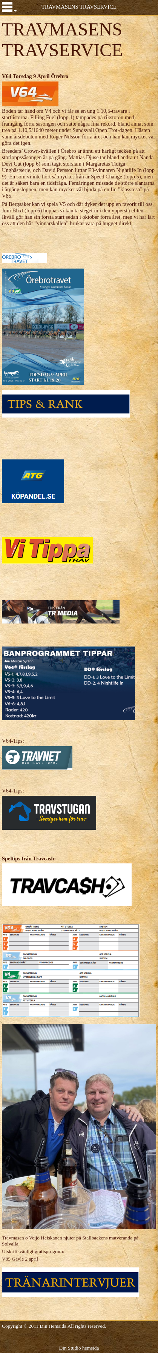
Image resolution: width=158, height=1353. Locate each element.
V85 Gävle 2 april (20, 1259)
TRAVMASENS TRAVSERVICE (79, 7)
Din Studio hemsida (79, 1348)
